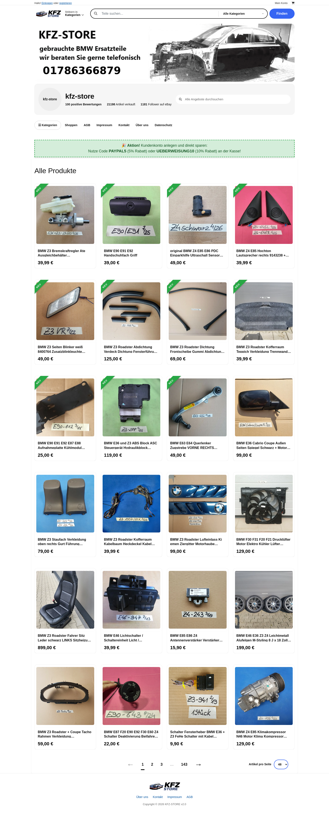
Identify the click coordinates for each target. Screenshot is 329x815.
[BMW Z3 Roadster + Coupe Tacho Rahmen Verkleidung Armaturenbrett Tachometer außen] (65, 696)
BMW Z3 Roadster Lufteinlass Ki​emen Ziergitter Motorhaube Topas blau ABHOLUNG (196, 541)
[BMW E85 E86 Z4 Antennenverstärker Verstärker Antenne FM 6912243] (197, 599)
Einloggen (47, 3)
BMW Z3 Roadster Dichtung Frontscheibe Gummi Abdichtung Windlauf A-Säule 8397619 (196, 349)
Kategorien (47, 125)
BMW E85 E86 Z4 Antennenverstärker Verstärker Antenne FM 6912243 (194, 637)
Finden (282, 13)
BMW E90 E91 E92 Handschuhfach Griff (120, 253)
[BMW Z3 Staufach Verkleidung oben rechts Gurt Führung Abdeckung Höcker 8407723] (65, 503)
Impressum (104, 125)
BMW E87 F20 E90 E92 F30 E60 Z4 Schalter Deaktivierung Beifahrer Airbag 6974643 (131, 734)
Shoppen (71, 125)
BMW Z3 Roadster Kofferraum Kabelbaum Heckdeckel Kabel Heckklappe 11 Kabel (128, 541)
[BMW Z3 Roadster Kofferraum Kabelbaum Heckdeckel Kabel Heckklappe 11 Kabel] (131, 503)
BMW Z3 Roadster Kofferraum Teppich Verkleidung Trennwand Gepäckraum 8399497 (262, 349)
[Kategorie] (244, 14)
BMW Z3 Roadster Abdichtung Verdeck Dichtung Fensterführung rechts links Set (131, 349)
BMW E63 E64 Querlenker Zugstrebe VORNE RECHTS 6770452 (192, 445)
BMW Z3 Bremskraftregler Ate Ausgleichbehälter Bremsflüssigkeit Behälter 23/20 (63, 253)
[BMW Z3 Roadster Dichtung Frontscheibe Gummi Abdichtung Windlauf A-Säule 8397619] (197, 311)
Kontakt (124, 125)
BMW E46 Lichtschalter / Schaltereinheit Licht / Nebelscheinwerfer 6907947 (126, 637)
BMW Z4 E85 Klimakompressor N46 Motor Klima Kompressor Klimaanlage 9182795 (261, 734)
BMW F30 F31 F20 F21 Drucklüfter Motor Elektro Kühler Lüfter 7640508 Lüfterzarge (263, 541)
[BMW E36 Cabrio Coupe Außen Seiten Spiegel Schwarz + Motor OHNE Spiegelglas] (264, 407)
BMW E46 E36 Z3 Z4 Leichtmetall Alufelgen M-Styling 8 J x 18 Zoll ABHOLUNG (262, 637)
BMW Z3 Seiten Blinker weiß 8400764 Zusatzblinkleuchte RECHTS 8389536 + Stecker (60, 349)
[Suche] (157, 14)
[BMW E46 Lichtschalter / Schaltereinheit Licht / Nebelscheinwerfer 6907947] (131, 599)
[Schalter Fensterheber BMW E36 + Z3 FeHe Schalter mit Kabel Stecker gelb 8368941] (197, 696)
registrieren (65, 3)
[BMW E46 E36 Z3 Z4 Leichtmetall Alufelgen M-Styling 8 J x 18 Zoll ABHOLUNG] (264, 599)
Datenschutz (163, 125)
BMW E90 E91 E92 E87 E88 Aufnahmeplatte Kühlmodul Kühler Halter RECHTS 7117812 (62, 445)
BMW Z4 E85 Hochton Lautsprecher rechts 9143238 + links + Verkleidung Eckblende (261, 253)
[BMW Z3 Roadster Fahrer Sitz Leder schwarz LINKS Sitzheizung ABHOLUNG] (65, 599)
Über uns (142, 125)
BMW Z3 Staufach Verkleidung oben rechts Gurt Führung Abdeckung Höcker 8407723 (62, 541)
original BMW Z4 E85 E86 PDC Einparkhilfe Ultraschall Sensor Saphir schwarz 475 (195, 253)
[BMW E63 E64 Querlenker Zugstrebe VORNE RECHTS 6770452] (197, 407)
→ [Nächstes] (198, 764)
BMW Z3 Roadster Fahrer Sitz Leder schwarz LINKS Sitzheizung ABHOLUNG (65, 637)
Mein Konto (281, 3)
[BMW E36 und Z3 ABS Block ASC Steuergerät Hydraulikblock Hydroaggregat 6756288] (131, 407)
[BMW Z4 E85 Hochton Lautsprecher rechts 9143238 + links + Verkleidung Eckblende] (264, 215)
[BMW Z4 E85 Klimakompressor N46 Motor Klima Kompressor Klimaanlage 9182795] (264, 696)
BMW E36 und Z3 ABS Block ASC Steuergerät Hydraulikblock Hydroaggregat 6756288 (130, 445)
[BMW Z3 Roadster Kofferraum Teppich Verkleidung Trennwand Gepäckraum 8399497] (264, 311)
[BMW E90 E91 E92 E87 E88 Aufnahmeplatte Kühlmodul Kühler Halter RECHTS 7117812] (65, 407)
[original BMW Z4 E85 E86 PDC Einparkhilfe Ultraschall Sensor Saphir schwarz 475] (197, 215)
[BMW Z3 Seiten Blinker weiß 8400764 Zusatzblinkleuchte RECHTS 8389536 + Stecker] (65, 311)
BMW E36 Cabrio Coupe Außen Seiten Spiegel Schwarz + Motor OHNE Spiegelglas (261, 445)
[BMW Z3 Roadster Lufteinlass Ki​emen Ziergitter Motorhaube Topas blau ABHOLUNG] (197, 503)
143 (184, 764)
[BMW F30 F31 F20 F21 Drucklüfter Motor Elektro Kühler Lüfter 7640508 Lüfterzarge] (264, 503)
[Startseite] (164, 786)
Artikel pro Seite (260, 764)
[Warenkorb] (293, 3)
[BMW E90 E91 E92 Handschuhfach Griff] (131, 215)
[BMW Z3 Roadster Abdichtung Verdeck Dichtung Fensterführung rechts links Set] (131, 311)
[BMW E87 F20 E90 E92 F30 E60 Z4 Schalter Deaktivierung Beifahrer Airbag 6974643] (131, 696)
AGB (87, 125)
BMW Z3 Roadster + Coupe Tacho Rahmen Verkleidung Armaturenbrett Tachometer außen (64, 734)
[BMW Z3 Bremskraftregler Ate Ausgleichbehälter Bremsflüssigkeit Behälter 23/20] (65, 215)
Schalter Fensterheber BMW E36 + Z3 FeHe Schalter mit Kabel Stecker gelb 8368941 (197, 734)
